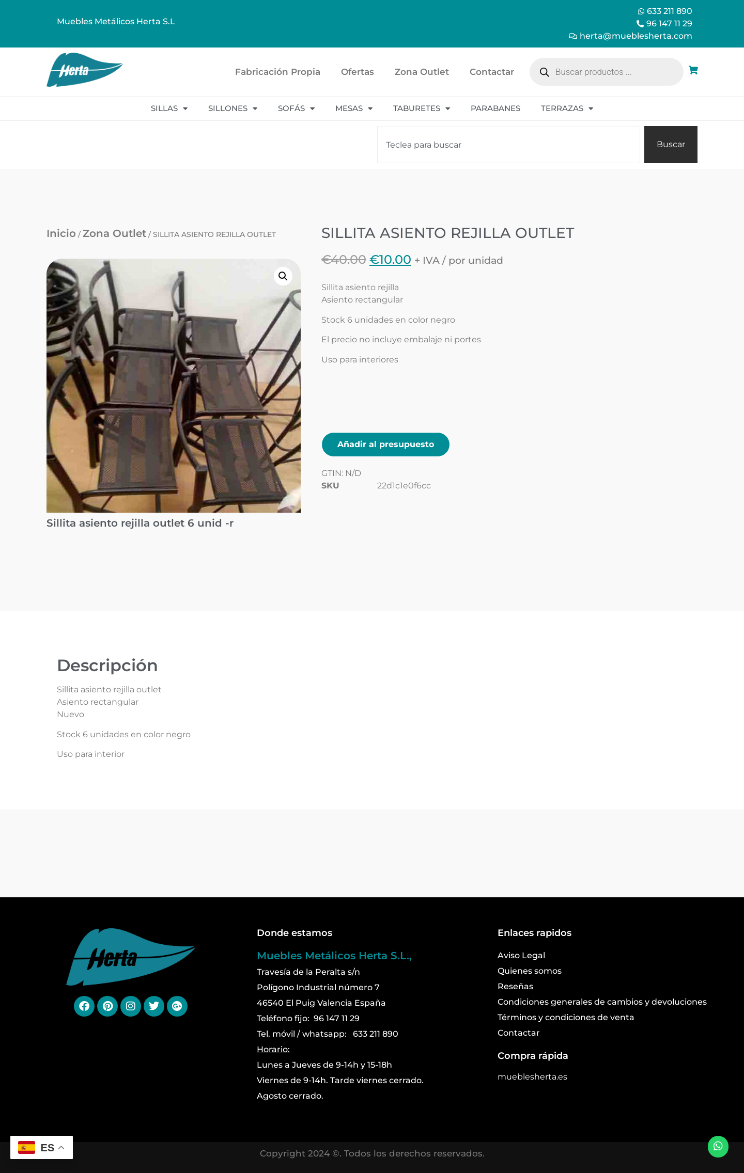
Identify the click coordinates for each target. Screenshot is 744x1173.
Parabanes (495, 108)
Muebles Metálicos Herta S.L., (334, 955)
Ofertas (357, 72)
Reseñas (515, 986)
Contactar (492, 72)
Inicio (61, 233)
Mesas (354, 109)
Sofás (296, 109)
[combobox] (508, 144)
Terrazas (567, 109)
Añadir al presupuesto (385, 444)
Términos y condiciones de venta (566, 1017)
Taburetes (421, 109)
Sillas (169, 109)
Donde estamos (294, 933)
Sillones (232, 109)
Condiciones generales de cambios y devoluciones (602, 1002)
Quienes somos (530, 971)
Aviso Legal (521, 955)
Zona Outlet (422, 72)
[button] (283, 276)
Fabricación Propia (277, 72)
